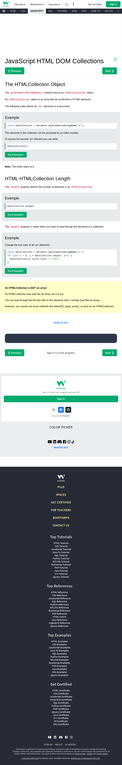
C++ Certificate (61, 718)
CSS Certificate (61, 693)
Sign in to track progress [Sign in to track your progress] (61, 352)
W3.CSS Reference (59, 607)
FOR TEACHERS (61, 510)
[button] (66, 4)
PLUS (61, 487)
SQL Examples (59, 653)
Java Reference (59, 619)
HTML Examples (59, 641)
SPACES (61, 494)
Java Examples (59, 668)
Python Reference (59, 604)
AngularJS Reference (59, 622)
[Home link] (5, 4)
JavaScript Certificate (61, 696)
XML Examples (59, 672)
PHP (84, 11)
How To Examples (59, 650)
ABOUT (59, 744)
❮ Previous (14, 71)
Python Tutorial (61, 558)
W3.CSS (109, 11)
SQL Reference (59, 601)
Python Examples (60, 656)
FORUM (48, 744)
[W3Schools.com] (61, 479)
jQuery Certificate (61, 711)
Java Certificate (61, 714)
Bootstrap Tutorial (61, 564)
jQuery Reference (59, 625)
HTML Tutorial (61, 543)
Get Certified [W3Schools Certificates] (94, 4)
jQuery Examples (59, 675)
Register (66, 416)
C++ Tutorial (61, 573)
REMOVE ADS (61, 322)
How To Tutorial (61, 552)
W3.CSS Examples (59, 659)
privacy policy (102, 754)
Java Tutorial (61, 570)
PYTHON (62, 11)
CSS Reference (59, 595)
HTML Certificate (61, 690)
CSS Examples (59, 644)
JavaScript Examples (59, 647)
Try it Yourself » (16, 154)
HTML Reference (59, 592)
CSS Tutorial (61, 546)
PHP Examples (59, 665)
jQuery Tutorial (61, 576)
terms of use (80, 754)
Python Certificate (61, 705)
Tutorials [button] (19, 4)
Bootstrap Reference (59, 610)
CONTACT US (61, 525)
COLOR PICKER (61, 427)
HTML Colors (59, 616)
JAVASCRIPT (37, 11)
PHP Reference (59, 613)
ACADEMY (70, 744)
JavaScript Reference (60, 598)
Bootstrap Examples (59, 662)
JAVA (74, 11)
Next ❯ (109, 71)
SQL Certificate (61, 702)
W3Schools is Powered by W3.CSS (85, 758)
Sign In (61, 398)
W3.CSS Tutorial (61, 561)
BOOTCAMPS (61, 518)
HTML (13, 11)
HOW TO (95, 11)
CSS (23, 11)
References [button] (37, 4)
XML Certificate (61, 724)
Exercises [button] (54, 4)
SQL (50, 11)
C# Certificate (61, 721)
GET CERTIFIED (61, 502)
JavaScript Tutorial (61, 549)
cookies (89, 754)
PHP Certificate (61, 708)
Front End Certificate (61, 699)
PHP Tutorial (61, 567)
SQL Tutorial (61, 555)
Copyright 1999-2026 (30, 758)
